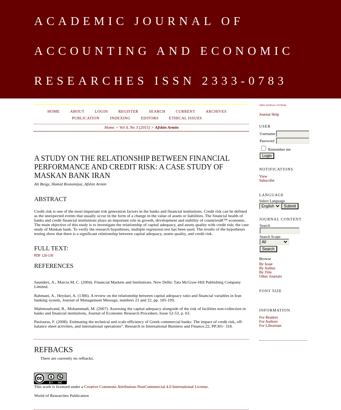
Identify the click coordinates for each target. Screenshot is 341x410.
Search (157, 111)
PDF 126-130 (43, 255)
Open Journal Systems (273, 105)
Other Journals (270, 276)
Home (53, 111)
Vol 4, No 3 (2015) (134, 127)
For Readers (268, 317)
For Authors (268, 321)
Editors (150, 118)
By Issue (266, 264)
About (77, 111)
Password (267, 141)
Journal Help (269, 114)
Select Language (272, 201)
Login (101, 111)
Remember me (279, 149)
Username (267, 134)
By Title (265, 272)
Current (185, 111)
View (263, 176)
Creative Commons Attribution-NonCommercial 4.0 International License (146, 386)
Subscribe (267, 180)
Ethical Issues (185, 118)
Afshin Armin (166, 127)
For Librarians (270, 325)
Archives (216, 111)
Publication (86, 118)
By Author (267, 268)
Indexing (120, 118)
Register (128, 111)
